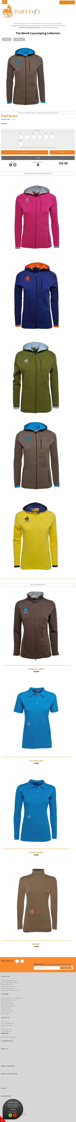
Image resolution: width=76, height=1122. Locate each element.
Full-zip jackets (5, 1013)
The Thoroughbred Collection (22, 23)
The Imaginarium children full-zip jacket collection (25, 25)
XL (46, 133)
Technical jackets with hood (9, 1000)
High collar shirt (5, 1008)
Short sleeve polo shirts (8, 1006)
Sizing (38, 158)
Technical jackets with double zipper (11, 998)
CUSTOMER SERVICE (7, 1041)
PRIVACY (3, 1088)
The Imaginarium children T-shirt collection (53, 25)
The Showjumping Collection (54, 23)
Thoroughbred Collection (8, 980)
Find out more (12, 1109)
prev (36, 177)
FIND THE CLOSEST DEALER (9, 1074)
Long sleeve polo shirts (7, 1004)
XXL (52, 133)
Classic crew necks (6, 1002)
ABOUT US (4, 1049)
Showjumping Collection (8, 988)
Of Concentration (36, 761)
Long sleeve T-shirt (6, 1010)
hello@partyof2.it (5, 1033)
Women (19, 39)
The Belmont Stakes (36, 669)
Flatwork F (36, 944)
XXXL (20, 140)
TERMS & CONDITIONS (8, 1066)
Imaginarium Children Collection (10, 990)
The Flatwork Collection (38, 23)
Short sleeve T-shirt (6, 1011)
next (42, 177)
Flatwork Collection (6, 984)
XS (21, 133)
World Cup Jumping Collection (9, 982)
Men (7, 39)
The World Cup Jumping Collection (29, 27)
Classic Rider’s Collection (8, 986)
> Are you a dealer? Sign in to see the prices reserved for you (38, 113)
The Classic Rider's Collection (49, 27)
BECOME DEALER (6, 1096)
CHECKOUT (62, 152)
